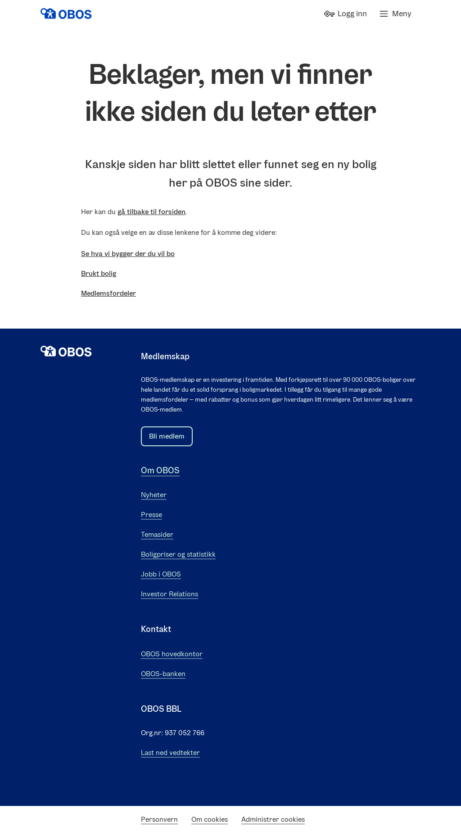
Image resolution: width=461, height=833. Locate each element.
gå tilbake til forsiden (151, 211)
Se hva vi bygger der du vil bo (128, 253)
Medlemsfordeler (108, 293)
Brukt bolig (98, 273)
